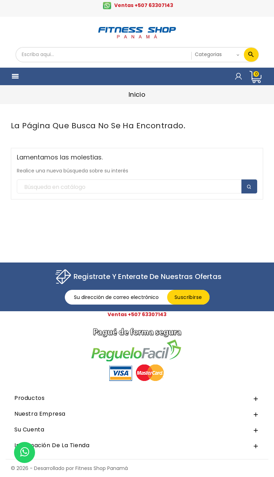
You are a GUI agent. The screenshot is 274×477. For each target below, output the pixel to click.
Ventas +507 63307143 (143, 5)
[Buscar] (137, 187)
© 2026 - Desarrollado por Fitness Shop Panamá (69, 468)
